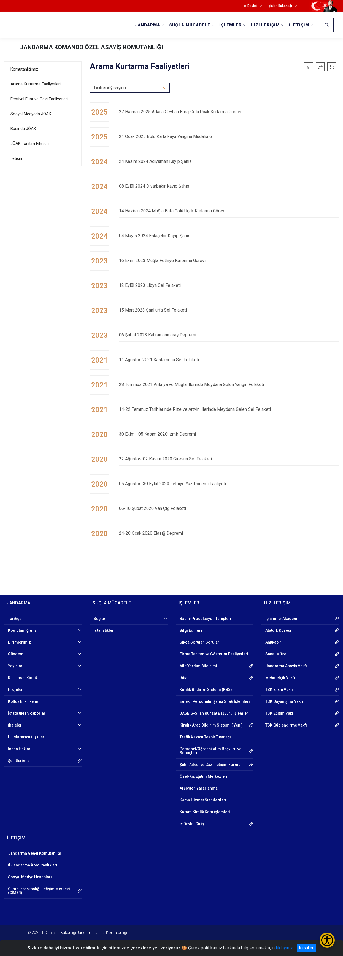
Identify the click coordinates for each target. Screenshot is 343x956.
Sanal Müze (275, 654)
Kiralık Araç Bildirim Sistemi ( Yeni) (211, 725)
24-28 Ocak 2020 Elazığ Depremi (229, 533)
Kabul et (306, 948)
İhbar (184, 678)
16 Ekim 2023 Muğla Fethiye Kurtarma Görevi (229, 260)
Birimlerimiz (19, 642)
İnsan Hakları (20, 749)
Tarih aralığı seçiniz (109, 87)
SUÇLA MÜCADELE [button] (189, 25)
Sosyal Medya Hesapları (30, 877)
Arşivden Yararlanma (199, 788)
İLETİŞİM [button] (299, 25)
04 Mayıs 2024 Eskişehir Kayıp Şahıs (229, 235)
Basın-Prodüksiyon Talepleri (205, 618)
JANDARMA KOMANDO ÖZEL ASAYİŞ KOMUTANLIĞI (91, 47)
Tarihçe (14, 618)
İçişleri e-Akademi (281, 618)
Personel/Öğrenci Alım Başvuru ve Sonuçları (210, 751)
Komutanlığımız (24, 69)
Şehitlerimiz (19, 760)
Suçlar (100, 618)
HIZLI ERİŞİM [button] (265, 25)
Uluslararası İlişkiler (26, 737)
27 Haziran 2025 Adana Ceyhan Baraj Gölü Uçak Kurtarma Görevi (229, 111)
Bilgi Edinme (191, 630)
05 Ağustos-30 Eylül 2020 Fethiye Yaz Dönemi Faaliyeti (229, 483)
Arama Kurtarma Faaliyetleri (35, 84)
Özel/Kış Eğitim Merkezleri (203, 776)
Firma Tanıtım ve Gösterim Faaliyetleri (214, 654)
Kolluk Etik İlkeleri (24, 701)
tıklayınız (284, 947)
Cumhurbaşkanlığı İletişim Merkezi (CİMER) (39, 891)
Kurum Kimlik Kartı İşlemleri (205, 812)
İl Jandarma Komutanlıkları (32, 865)
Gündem (15, 654)
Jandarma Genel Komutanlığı (34, 853)
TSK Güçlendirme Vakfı (286, 725)
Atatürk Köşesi (278, 630)
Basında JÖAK (23, 128)
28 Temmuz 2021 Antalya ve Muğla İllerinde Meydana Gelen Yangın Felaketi (229, 384)
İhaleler (15, 725)
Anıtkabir (273, 642)
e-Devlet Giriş (192, 824)
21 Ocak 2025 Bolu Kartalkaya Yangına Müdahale (229, 136)
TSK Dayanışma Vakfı (284, 701)
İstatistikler (104, 630)
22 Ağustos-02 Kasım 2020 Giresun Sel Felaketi (229, 458)
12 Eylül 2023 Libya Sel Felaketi (229, 285)
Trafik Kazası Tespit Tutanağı (205, 737)
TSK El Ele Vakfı (279, 689)
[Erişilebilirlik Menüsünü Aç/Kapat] (327, 940)
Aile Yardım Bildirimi (198, 666)
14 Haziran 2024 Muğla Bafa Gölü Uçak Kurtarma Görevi (229, 211)
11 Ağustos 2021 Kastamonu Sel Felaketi (229, 359)
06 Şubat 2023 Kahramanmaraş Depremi (229, 334)
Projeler (15, 689)
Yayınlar (15, 666)
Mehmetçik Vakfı (280, 678)
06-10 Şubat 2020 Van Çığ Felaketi (229, 508)
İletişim (16, 158)
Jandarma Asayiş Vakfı (286, 666)
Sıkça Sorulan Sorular (199, 642)
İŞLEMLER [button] (230, 25)
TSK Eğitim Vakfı (280, 713)
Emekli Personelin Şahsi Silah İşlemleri (215, 701)
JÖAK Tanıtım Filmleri (29, 143)
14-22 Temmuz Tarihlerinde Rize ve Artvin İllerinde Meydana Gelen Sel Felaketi (229, 409)
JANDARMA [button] (147, 25)
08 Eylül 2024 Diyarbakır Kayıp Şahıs (229, 186)
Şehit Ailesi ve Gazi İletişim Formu (210, 764)
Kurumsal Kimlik (23, 678)
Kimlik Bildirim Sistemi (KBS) (206, 689)
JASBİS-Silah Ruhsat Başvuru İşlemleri (214, 713)
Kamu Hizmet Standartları (203, 800)
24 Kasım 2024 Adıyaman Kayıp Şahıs (229, 161)
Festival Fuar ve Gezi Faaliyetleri (39, 98)
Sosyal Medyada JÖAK (30, 113)
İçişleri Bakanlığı (280, 6)
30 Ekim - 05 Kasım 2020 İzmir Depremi (229, 434)
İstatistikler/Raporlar (26, 713)
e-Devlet (250, 6)
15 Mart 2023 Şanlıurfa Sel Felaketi (229, 310)
